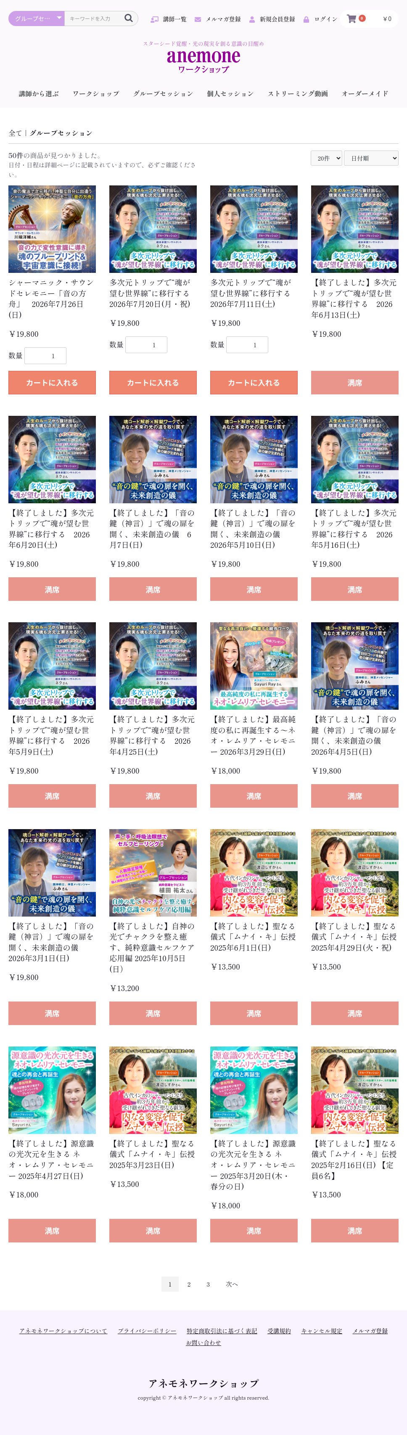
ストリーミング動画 (297, 93)
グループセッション (163, 93)
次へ (232, 1283)
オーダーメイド (364, 93)
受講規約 (279, 1331)
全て (15, 133)
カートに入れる (52, 382)
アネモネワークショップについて (63, 1331)
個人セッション (230, 93)
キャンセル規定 (321, 1331)
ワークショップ (95, 93)
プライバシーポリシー (147, 1331)
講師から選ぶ (38, 93)
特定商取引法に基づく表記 (222, 1331)
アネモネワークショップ (203, 1383)
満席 (354, 382)
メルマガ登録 (370, 1331)
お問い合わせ (203, 1342)
